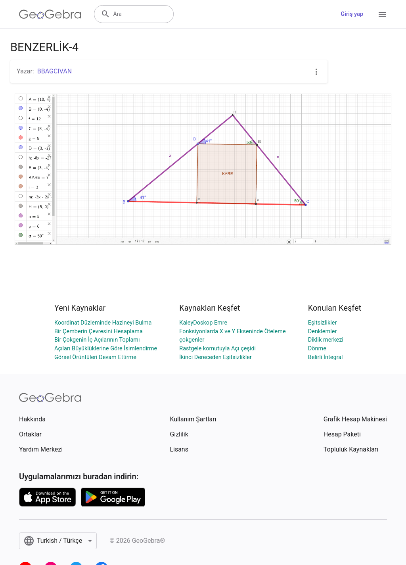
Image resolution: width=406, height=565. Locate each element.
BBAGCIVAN (54, 71)
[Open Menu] (382, 14)
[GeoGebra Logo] (50, 14)
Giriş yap (352, 14)
